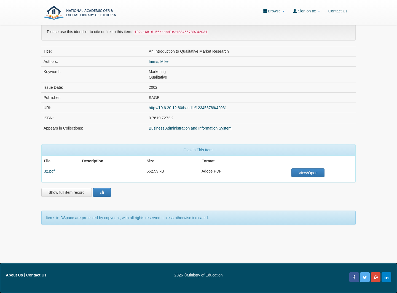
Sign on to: (306, 11)
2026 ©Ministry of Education (198, 275)
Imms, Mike (159, 61)
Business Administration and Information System (190, 128)
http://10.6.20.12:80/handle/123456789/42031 (188, 108)
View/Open (308, 173)
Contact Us (337, 11)
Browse (274, 11)
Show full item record (67, 192)
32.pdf (49, 171)
